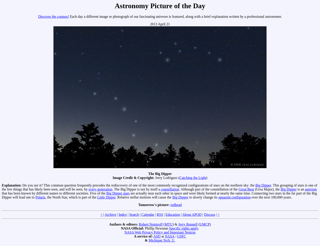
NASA (169, 236)
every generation (100, 189)
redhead (176, 205)
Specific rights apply (183, 228)
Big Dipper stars (118, 193)
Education (173, 214)
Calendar (147, 214)
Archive (110, 214)
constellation (170, 189)
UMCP (205, 224)
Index (123, 214)
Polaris (40, 197)
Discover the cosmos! (53, 16)
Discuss (209, 214)
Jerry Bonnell (188, 224)
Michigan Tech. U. (162, 240)
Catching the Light (193, 178)
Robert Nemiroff (151, 224)
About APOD (192, 214)
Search (134, 214)
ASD (156, 236)
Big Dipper (263, 185)
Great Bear (246, 189)
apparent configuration (234, 197)
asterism (311, 189)
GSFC (181, 236)
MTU (169, 224)
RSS (160, 214)
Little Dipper (106, 197)
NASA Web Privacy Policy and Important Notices (160, 232)
